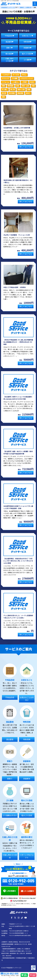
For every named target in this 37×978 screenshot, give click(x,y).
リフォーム (5, 82)
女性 (17, 86)
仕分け (32, 82)
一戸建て (24, 82)
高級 (3, 97)
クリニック (5, 78)
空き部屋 (12, 93)
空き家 (4, 93)
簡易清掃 (20, 93)
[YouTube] (25, 918)
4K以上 (24, 75)
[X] (15, 918)
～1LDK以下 (6, 75)
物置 (28, 89)
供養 (3, 86)
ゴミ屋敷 (14, 78)
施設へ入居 (21, 89)
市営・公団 (25, 86)
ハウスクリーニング (26, 78)
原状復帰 (10, 86)
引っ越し (4, 89)
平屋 (33, 86)
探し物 (12, 89)
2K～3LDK (16, 75)
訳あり (28, 93)
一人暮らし (15, 82)
